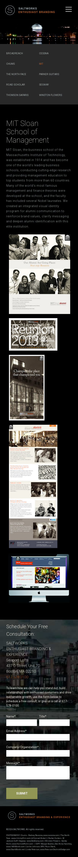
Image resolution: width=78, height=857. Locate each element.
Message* (38, 770)
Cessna (43, 53)
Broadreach (14, 53)
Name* (21, 720)
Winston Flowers (50, 95)
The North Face (16, 74)
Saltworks (29, 10)
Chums (10, 63)
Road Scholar (15, 84)
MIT (41, 63)
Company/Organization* (38, 751)
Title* (54, 720)
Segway (44, 84)
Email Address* (38, 735)
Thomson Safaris (17, 95)
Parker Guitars (49, 74)
